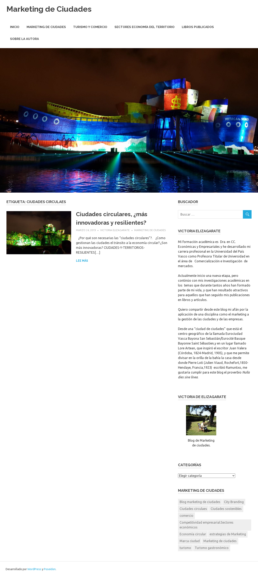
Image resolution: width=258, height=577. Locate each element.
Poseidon (50, 569)
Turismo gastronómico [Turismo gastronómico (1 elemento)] (212, 548)
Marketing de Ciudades (49, 8)
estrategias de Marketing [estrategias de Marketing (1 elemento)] (228, 534)
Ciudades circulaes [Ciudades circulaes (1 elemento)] (193, 509)
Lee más (82, 260)
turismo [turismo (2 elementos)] (185, 548)
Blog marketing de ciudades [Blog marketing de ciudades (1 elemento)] (200, 502)
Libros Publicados (198, 27)
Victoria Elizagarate (115, 230)
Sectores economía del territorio (144, 27)
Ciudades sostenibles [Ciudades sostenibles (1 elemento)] (226, 509)
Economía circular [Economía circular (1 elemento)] (193, 534)
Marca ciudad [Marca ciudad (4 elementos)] (190, 541)
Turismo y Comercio (90, 27)
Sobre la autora (24, 39)
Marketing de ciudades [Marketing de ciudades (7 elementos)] (220, 541)
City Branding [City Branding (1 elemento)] (234, 502)
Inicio (14, 27)
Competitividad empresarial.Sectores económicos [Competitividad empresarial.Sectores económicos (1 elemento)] (206, 525)
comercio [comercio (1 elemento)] (186, 515)
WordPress (34, 569)
